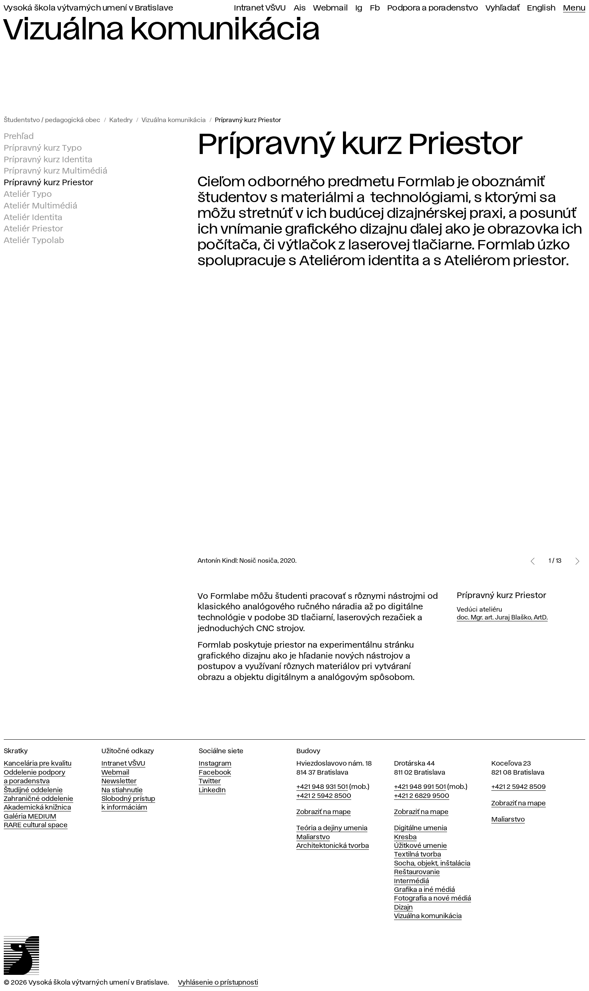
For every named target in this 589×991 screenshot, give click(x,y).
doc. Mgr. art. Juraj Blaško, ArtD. (502, 618)
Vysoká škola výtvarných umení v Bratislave (89, 8)
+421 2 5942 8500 (323, 796)
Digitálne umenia (420, 828)
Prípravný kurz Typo (43, 148)
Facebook (215, 773)
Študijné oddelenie (33, 790)
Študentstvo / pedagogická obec (52, 120)
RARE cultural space (36, 825)
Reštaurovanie (417, 872)
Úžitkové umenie (420, 846)
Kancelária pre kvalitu (37, 764)
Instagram (215, 764)
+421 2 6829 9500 (421, 796)
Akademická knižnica (37, 808)
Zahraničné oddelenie (38, 799)
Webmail (330, 8)
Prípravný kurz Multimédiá (55, 171)
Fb (375, 8)
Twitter (210, 781)
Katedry (121, 120)
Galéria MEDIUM (30, 817)
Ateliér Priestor (33, 229)
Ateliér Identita (33, 218)
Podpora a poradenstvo (432, 8)
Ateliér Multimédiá (40, 206)
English (541, 8)
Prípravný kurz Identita (48, 160)
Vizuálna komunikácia (174, 120)
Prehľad (19, 136)
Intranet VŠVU (260, 8)
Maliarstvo (313, 837)
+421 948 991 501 (420, 787)
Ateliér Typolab (34, 241)
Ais (300, 8)
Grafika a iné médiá (424, 890)
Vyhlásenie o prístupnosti (218, 983)
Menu (574, 8)
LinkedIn (212, 790)
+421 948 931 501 (322, 787)
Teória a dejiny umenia (331, 828)
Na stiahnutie (122, 790)
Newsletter (119, 781)
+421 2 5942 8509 (518, 787)
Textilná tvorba (417, 855)
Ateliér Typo (28, 194)
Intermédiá (411, 881)
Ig (358, 8)
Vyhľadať (503, 8)
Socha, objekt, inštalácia (432, 864)
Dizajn (403, 908)
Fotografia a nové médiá (432, 899)
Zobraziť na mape (323, 812)
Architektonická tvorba (332, 846)
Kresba (405, 837)
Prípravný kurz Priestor (248, 120)
